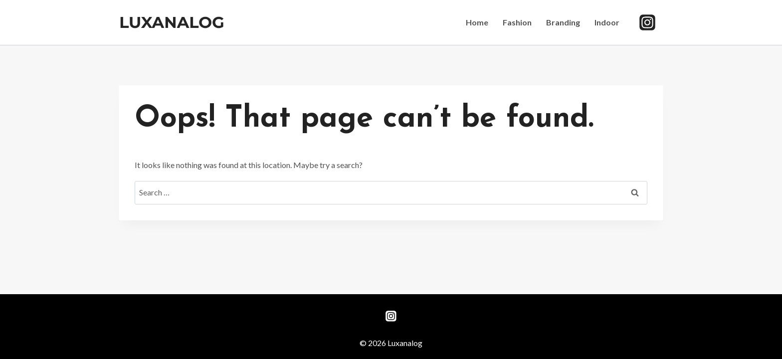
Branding (563, 22)
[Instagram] (647, 22)
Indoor (606, 22)
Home (477, 22)
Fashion (517, 22)
